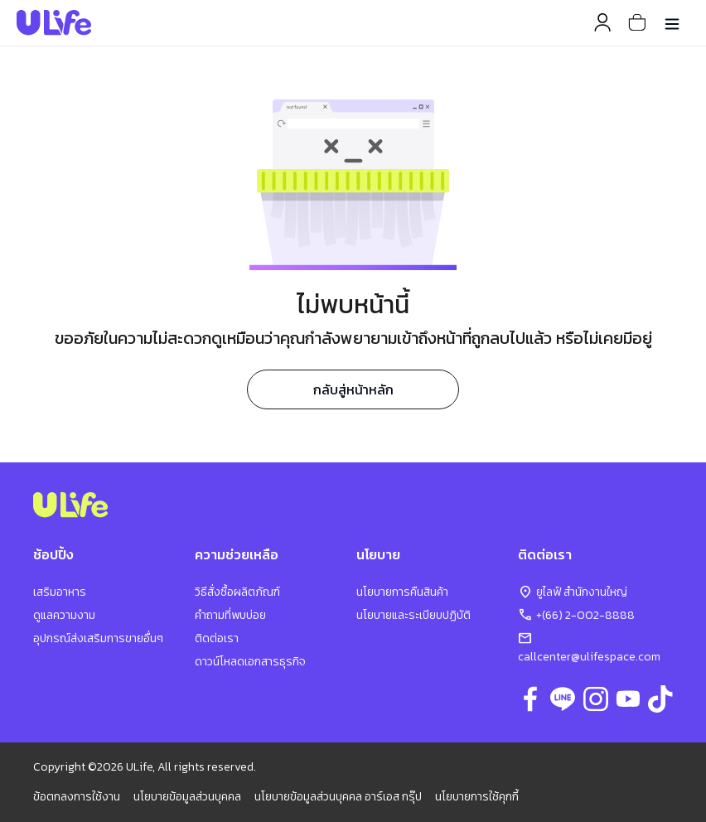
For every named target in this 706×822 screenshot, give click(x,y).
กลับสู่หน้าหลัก (353, 389)
